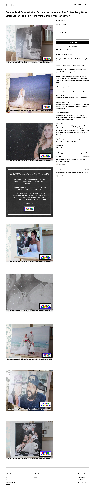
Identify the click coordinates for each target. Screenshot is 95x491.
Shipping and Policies (11, 482)
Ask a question (70, 50)
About (79, 5)
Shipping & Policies (67, 54)
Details (58, 54)
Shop (75, 5)
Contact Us (8, 484)
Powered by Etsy (82, 482)
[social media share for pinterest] (64, 50)
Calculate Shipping (61, 24)
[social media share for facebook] (57, 50)
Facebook (36, 477)
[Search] (88, 5)
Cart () (84, 5)
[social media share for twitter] (60, 50)
